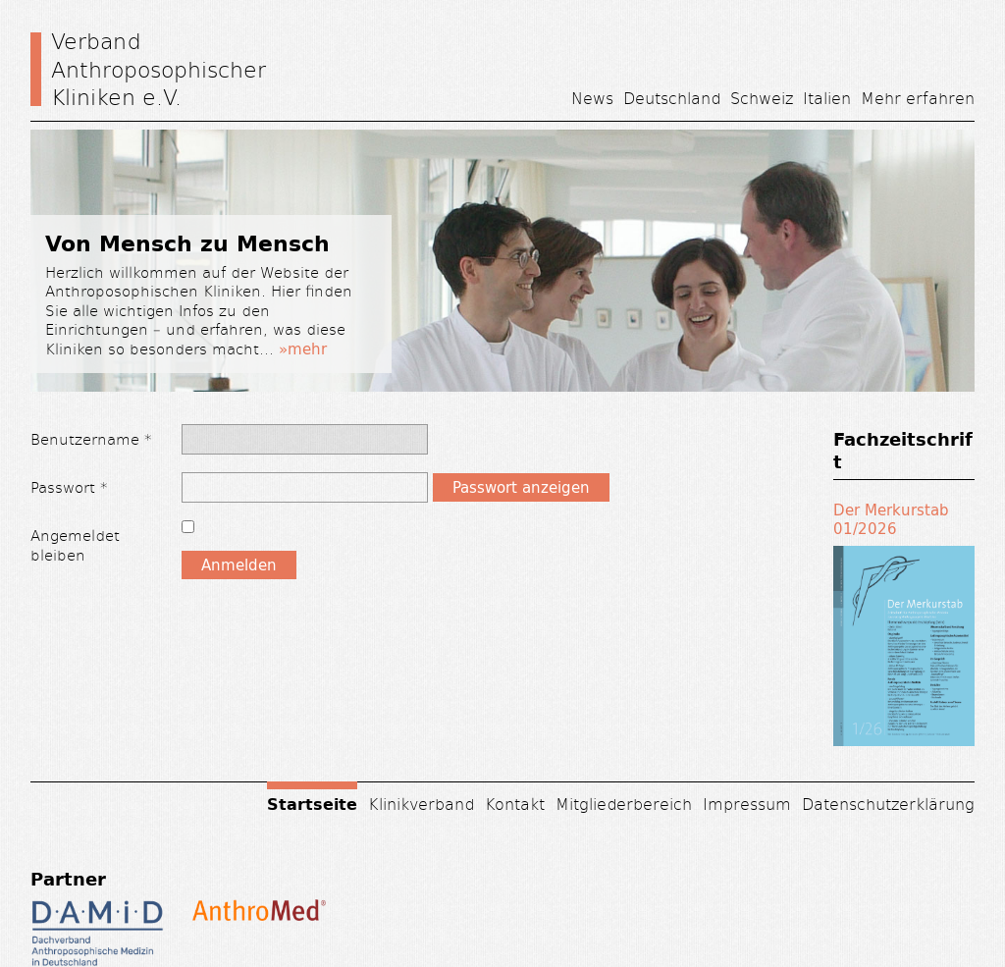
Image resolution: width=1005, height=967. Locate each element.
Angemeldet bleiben (75, 544)
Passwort (69, 486)
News (592, 97)
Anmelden (239, 565)
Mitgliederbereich (623, 803)
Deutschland (671, 97)
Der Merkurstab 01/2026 (891, 520)
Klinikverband (421, 803)
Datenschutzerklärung (888, 803)
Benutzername (91, 438)
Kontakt (515, 803)
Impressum (747, 803)
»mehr (303, 349)
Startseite (312, 803)
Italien (827, 97)
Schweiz (761, 97)
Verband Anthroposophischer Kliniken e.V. (158, 68)
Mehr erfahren (918, 97)
